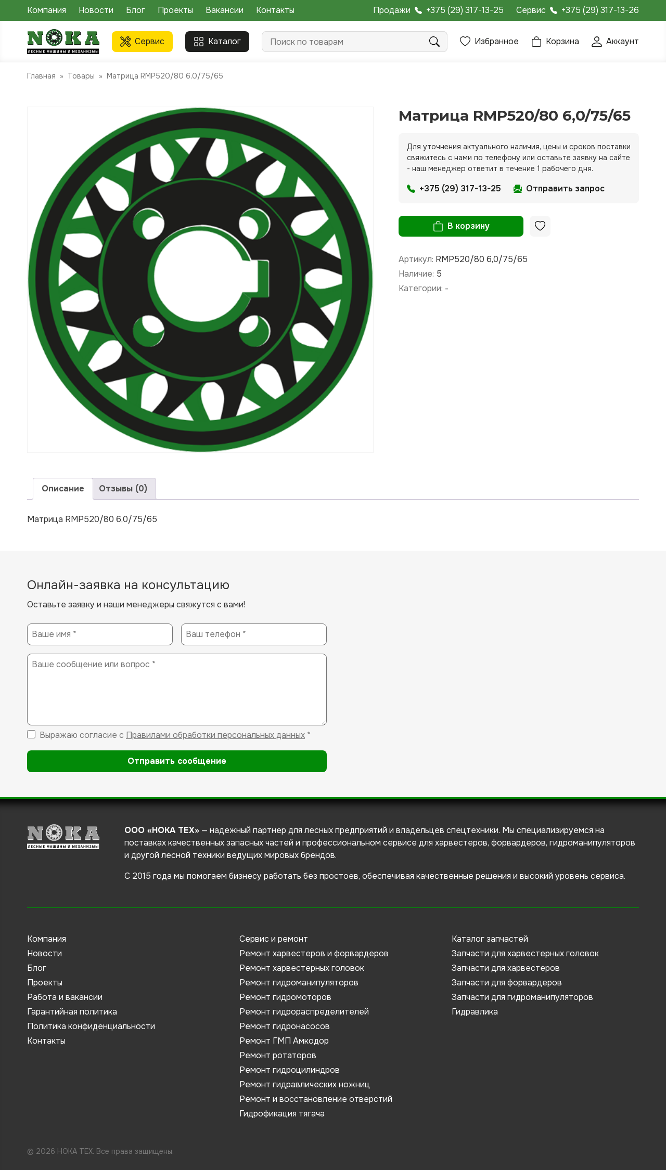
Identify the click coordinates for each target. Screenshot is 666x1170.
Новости (96, 10)
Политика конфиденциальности (91, 1026)
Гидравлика (475, 1011)
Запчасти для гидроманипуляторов (522, 997)
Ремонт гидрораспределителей (304, 1011)
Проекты (175, 10)
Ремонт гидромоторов (285, 997)
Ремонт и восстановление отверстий (315, 1099)
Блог (135, 10)
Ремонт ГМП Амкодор (284, 1040)
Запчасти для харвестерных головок (525, 953)
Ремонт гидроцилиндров (289, 1069)
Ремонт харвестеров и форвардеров (314, 953)
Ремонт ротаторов (277, 1055)
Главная (41, 76)
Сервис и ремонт (273, 938)
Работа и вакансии (65, 997)
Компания (46, 10)
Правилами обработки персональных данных (215, 735)
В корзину (468, 225)
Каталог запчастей (490, 938)
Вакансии (225, 10)
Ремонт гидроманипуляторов (298, 982)
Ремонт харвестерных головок (301, 968)
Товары (81, 76)
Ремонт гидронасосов (284, 1026)
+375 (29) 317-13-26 (600, 10)
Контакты (275, 10)
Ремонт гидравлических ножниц (304, 1084)
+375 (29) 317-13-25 (465, 10)
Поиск (434, 41)
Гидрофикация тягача (282, 1113)
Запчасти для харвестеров (506, 968)
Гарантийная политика (72, 1011)
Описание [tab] (63, 488)
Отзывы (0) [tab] (123, 488)
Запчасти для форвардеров (507, 982)
